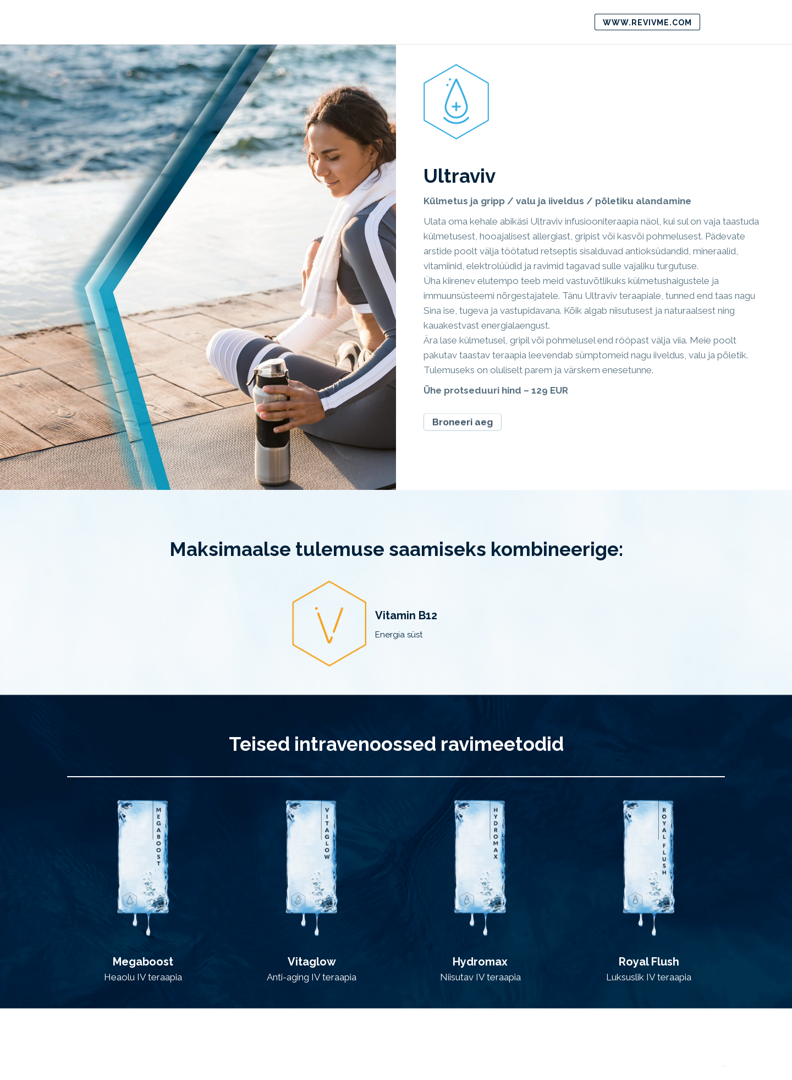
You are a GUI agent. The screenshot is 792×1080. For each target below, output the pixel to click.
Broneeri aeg (462, 416)
